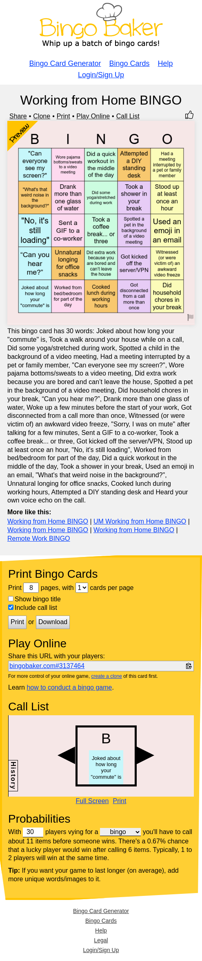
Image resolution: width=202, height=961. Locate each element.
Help (165, 63)
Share (18, 116)
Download (52, 621)
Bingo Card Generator (65, 63)
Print (63, 116)
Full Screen (92, 801)
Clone (41, 116)
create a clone (106, 676)
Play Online (93, 116)
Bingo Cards (129, 63)
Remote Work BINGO (38, 538)
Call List (128, 116)
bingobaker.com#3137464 (46, 665)
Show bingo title (34, 599)
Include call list (32, 607)
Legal (101, 940)
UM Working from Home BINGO (139, 521)
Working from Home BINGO (47, 521)
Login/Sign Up (101, 75)
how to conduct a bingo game (69, 687)
